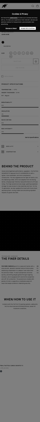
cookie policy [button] (14, 18)
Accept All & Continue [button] (28, 28)
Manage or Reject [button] (11, 28)
